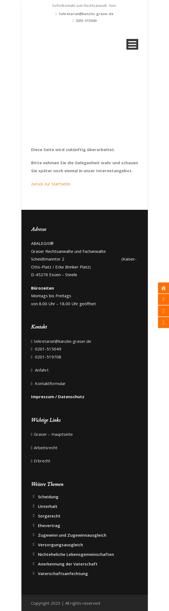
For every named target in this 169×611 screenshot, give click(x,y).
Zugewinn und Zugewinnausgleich (72, 535)
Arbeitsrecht (45, 447)
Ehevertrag (49, 525)
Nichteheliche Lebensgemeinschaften (76, 554)
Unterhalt (47, 506)
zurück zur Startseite (50, 183)
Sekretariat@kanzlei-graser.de (86, 13)
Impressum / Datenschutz (57, 396)
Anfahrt (41, 370)
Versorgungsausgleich (60, 544)
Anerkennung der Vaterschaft (68, 564)
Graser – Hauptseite (53, 434)
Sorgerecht (49, 516)
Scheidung (48, 496)
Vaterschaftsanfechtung (63, 573)
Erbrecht (42, 460)
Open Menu (132, 44)
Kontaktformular (50, 383)
